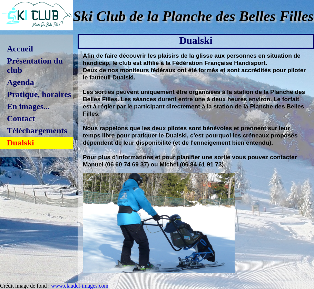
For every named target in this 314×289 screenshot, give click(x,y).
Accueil (20, 48)
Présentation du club (35, 65)
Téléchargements (37, 130)
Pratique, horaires (39, 94)
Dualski (20, 142)
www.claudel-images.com (79, 286)
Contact (21, 118)
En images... (28, 106)
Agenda (20, 82)
